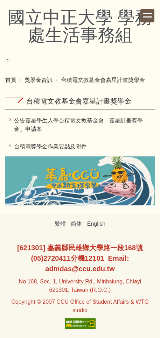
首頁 (10, 80)
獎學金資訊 (39, 80)
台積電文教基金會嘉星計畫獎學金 (103, 80)
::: (7, 60)
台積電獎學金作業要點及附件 (50, 146)
